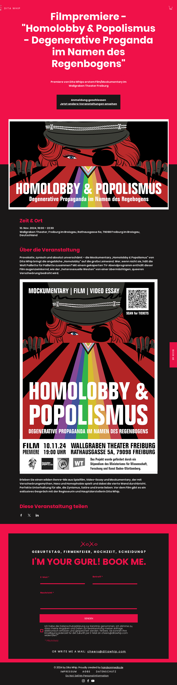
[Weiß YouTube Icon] (93, 681)
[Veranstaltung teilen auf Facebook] (21, 515)
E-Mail (44, 577)
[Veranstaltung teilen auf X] (29, 515)
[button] (171, 8)
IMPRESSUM (71, 671)
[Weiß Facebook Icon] (88, 681)
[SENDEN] (89, 618)
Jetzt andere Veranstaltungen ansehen (88, 104)
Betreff (97, 577)
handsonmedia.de (112, 667)
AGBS (89, 671)
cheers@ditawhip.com (106, 651)
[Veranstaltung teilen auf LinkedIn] (37, 515)
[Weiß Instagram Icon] (83, 681)
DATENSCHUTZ (106, 671)
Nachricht (46, 593)
